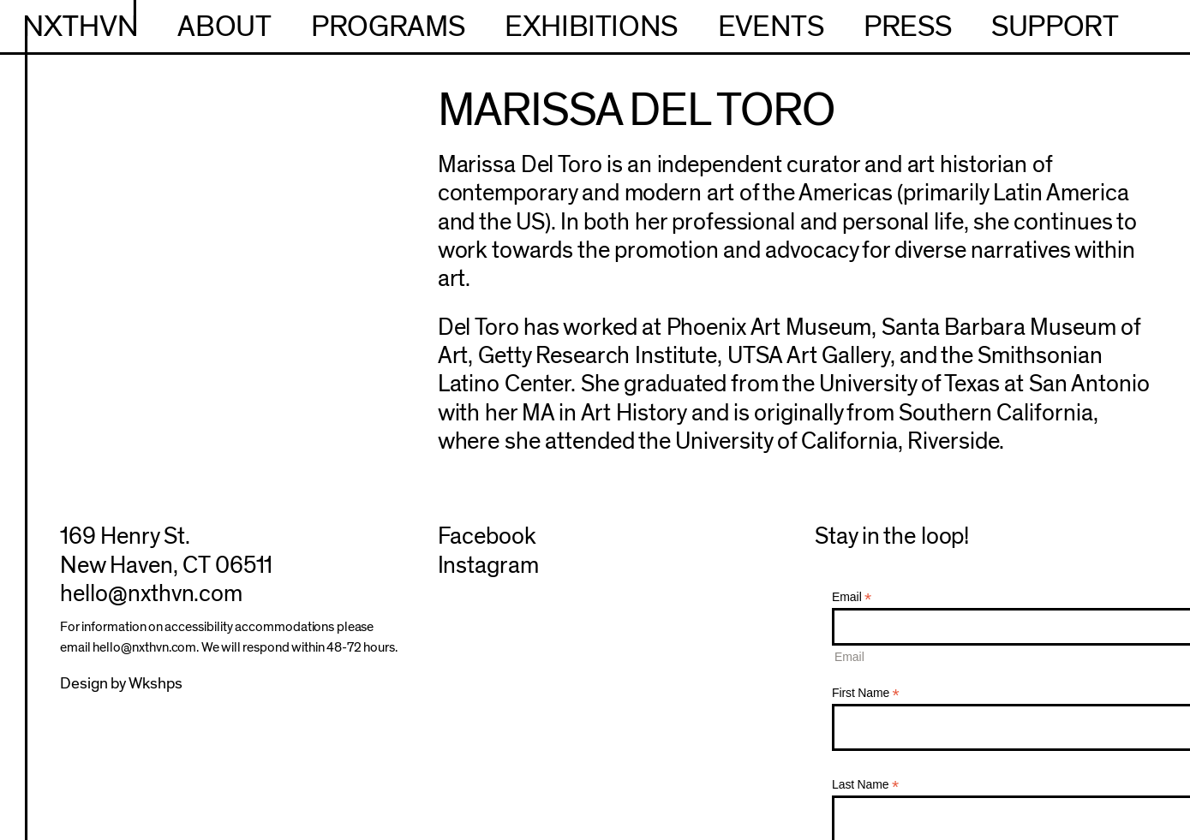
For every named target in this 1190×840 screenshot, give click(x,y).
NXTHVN (81, 27)
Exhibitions (591, 27)
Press (907, 27)
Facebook (487, 536)
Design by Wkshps (121, 684)
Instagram (489, 566)
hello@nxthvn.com (151, 594)
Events (771, 27)
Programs (387, 27)
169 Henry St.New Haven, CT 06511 (166, 550)
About (224, 27)
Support (1055, 27)
